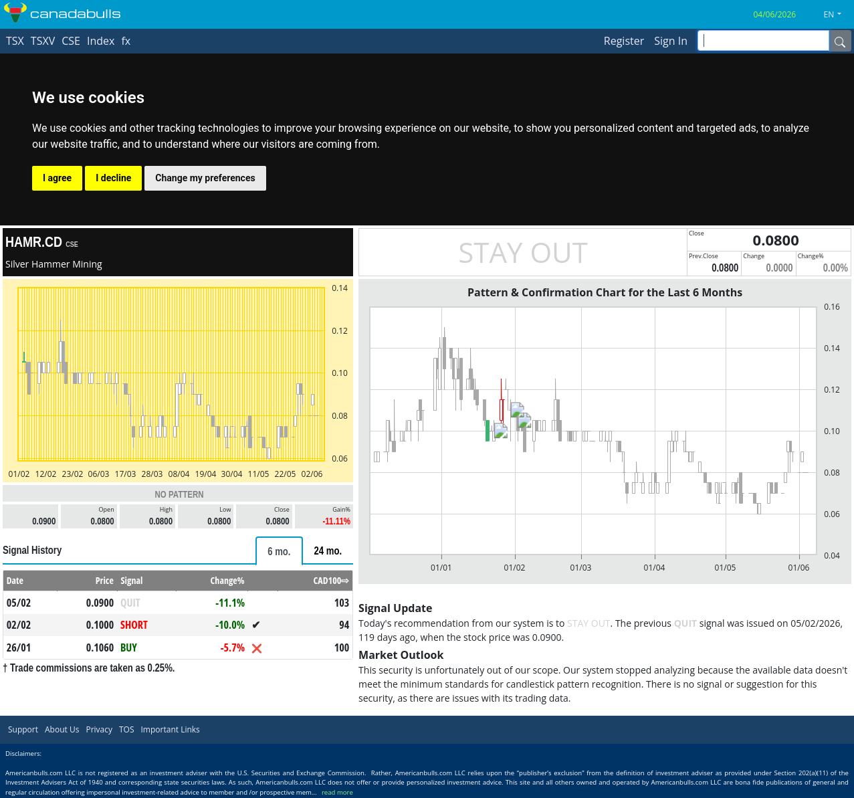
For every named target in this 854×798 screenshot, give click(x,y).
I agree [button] (57, 178)
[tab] (278, 550)
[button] (838, 14)
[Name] (840, 41)
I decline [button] (113, 178)
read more (337, 792)
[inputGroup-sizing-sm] (763, 40)
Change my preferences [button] (205, 178)
